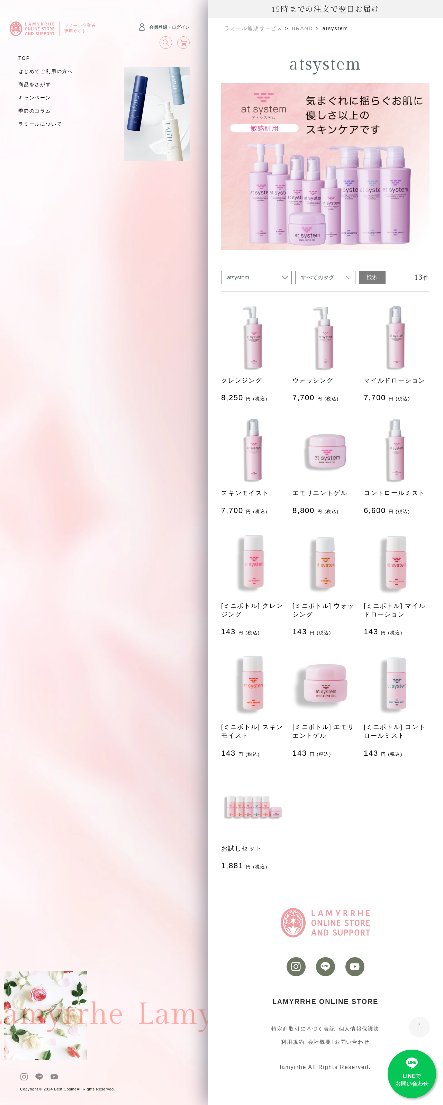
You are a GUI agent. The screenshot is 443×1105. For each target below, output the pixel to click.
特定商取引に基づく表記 (303, 1029)
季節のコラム (34, 111)
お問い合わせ (352, 1042)
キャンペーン (34, 97)
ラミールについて (40, 124)
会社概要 (319, 1042)
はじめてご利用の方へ (45, 71)
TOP (24, 58)
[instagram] (24, 1077)
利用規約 (292, 1042)
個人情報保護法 (359, 1029)
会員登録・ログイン (164, 27)
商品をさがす (34, 84)
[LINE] (39, 1077)
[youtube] (54, 1077)
